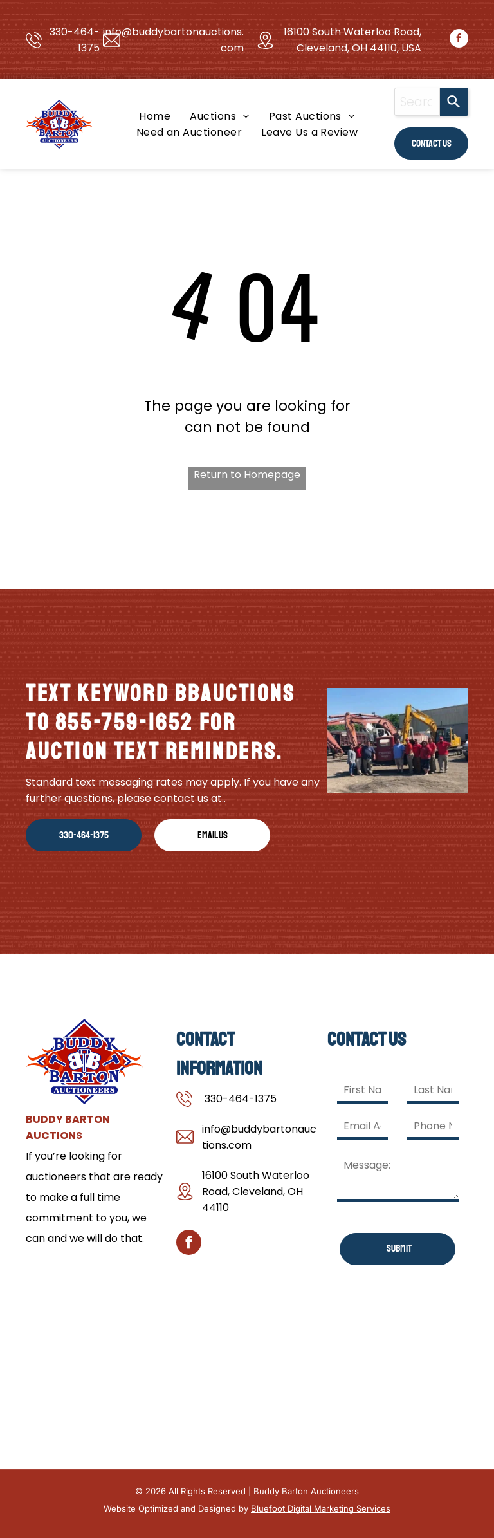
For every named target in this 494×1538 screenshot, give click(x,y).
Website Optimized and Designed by (176, 1508)
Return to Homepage (247, 474)
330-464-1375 (241, 1098)
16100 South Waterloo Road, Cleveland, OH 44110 (255, 1191)
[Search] (454, 102)
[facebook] (459, 40)
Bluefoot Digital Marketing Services (320, 1508)
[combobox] (417, 102)
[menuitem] (154, 116)
